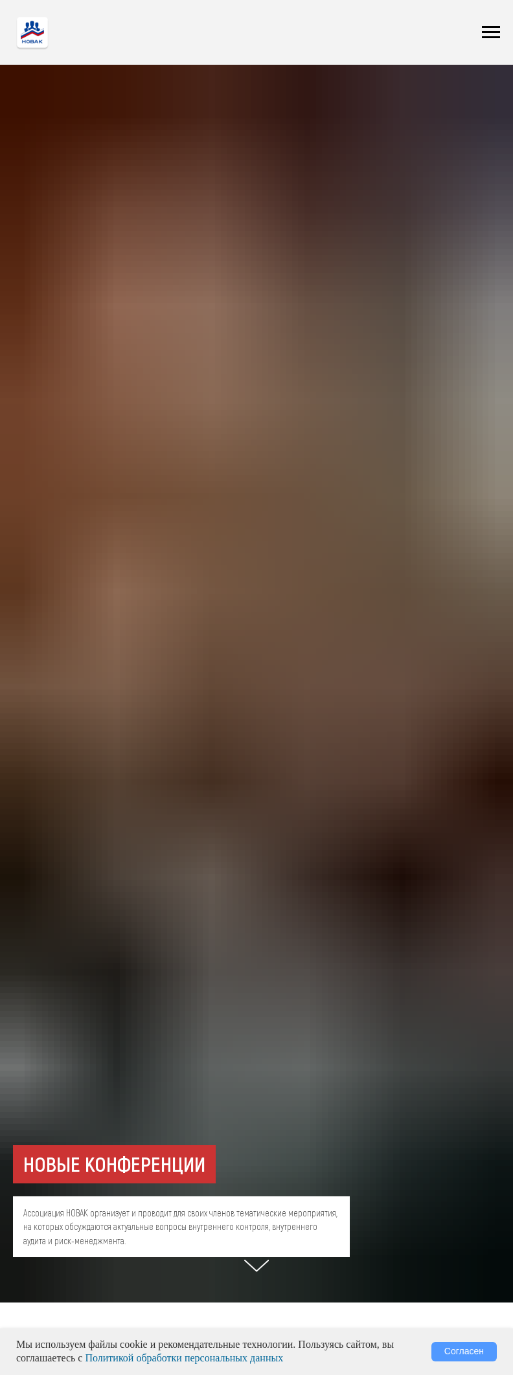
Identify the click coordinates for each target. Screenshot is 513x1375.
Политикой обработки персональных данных (184, 1357)
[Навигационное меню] (491, 32)
